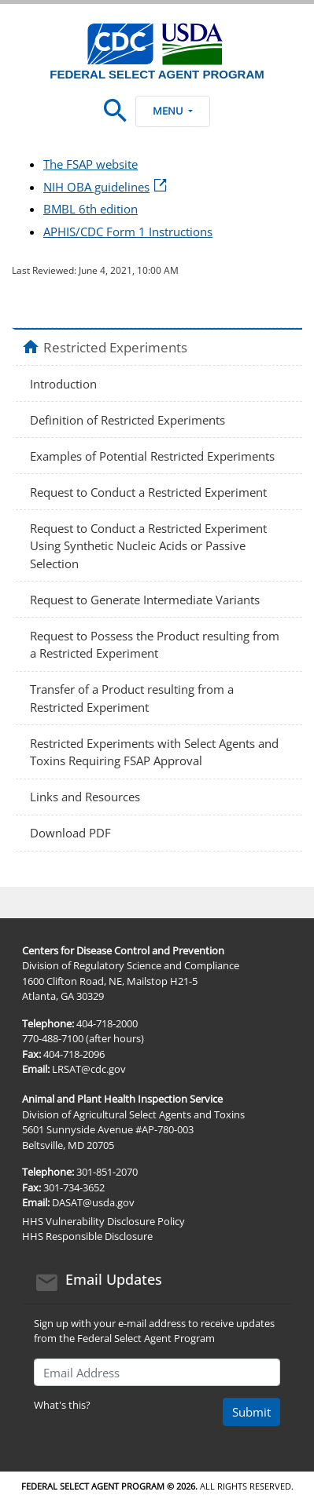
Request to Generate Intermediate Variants (145, 599)
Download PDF (70, 833)
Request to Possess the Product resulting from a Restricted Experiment (154, 645)
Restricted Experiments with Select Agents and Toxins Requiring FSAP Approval (154, 752)
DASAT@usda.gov (93, 1202)
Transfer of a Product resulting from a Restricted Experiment (132, 698)
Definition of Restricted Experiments (127, 420)
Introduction (63, 384)
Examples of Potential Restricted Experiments (152, 456)
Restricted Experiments (115, 346)
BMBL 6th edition (90, 209)
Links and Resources (85, 796)
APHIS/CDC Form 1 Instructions (127, 231)
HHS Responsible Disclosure (87, 1236)
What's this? (62, 1405)
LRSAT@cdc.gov (89, 1069)
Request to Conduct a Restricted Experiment (148, 492)
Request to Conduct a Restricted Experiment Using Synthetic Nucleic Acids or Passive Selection (148, 545)
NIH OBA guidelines (105, 187)
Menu (172, 111)
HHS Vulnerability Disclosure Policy (103, 1221)
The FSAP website (90, 164)
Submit (251, 1412)
